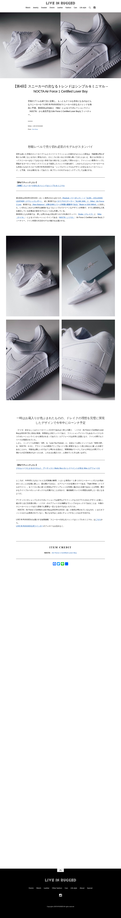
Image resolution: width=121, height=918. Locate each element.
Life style (83, 7)
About (82, 888)
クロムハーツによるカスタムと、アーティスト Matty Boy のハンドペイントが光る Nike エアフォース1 (58, 468)
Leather (60, 7)
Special (89, 888)
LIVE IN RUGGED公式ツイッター (29, 526)
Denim (52, 7)
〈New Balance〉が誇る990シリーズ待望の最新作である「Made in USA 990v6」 (64, 204)
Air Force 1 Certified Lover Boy (64, 553)
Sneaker (44, 7)
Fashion (68, 7)
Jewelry (35, 7)
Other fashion (57, 888)
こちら (98, 519)
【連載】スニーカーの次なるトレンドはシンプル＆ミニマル (40, 186)
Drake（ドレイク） (86, 214)
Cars (75, 7)
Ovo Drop (35, 129)
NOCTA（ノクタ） (67, 217)
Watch (28, 7)
